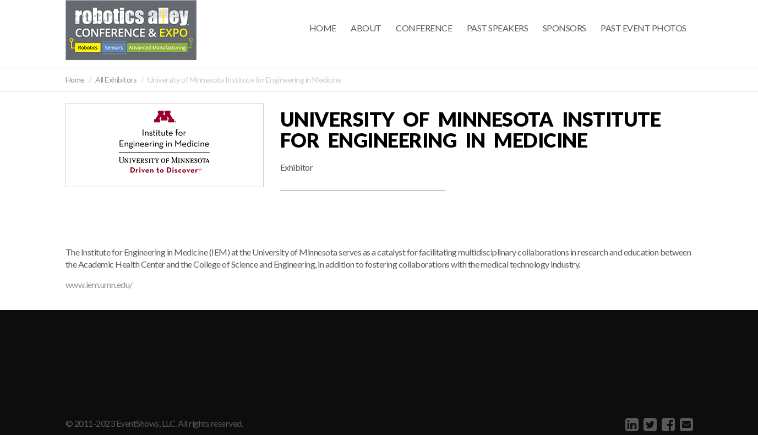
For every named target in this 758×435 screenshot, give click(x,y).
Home (322, 28)
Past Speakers (497, 28)
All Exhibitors (116, 79)
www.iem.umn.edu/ (99, 284)
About (366, 28)
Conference (424, 28)
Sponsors (564, 28)
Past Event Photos (643, 28)
